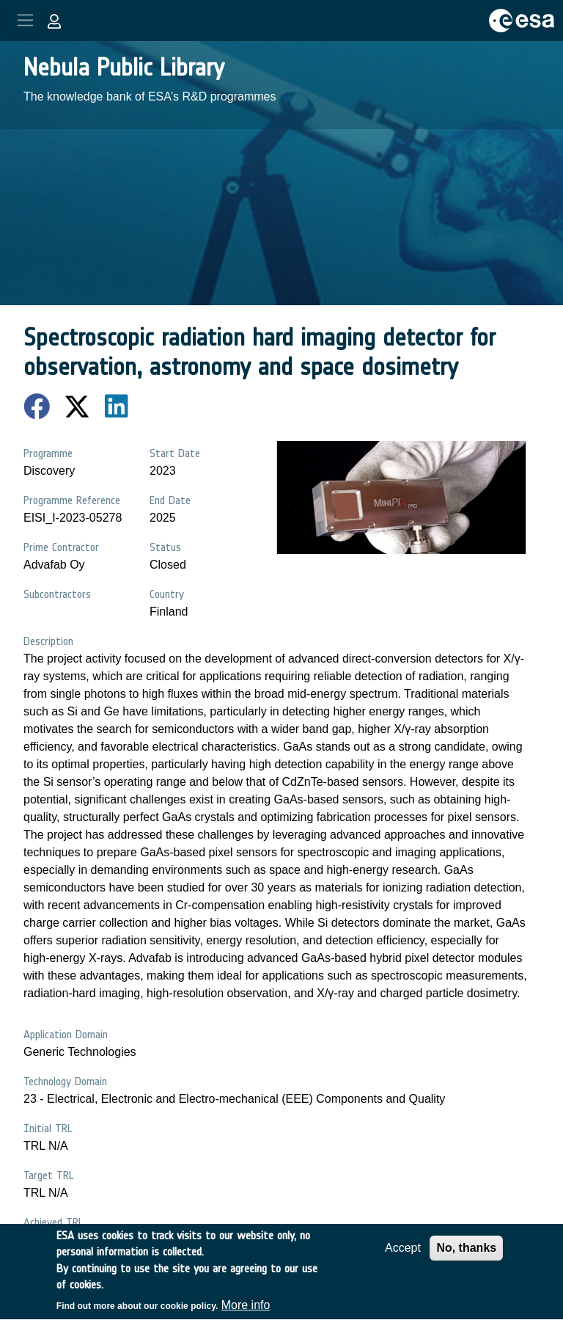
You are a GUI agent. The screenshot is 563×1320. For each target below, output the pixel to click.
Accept (403, 1256)
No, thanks (466, 1256)
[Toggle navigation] (25, 20)
